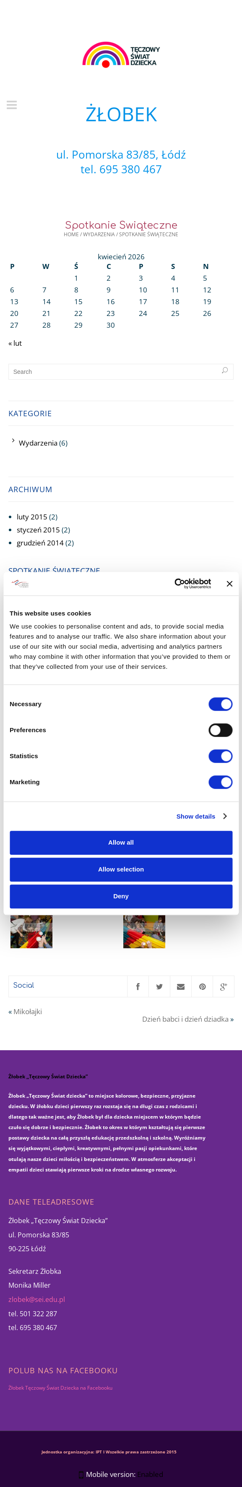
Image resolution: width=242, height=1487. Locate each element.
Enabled (150, 1474)
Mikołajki (27, 1011)
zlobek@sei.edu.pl (36, 1299)
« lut (15, 343)
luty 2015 (32, 517)
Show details (196, 816)
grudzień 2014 (40, 543)
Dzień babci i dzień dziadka (185, 1019)
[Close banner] (229, 584)
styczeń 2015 (38, 530)
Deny (121, 896)
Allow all (121, 842)
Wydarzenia (99, 234)
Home (71, 234)
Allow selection (121, 869)
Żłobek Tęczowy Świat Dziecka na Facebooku (60, 1387)
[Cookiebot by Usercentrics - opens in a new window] (174, 583)
